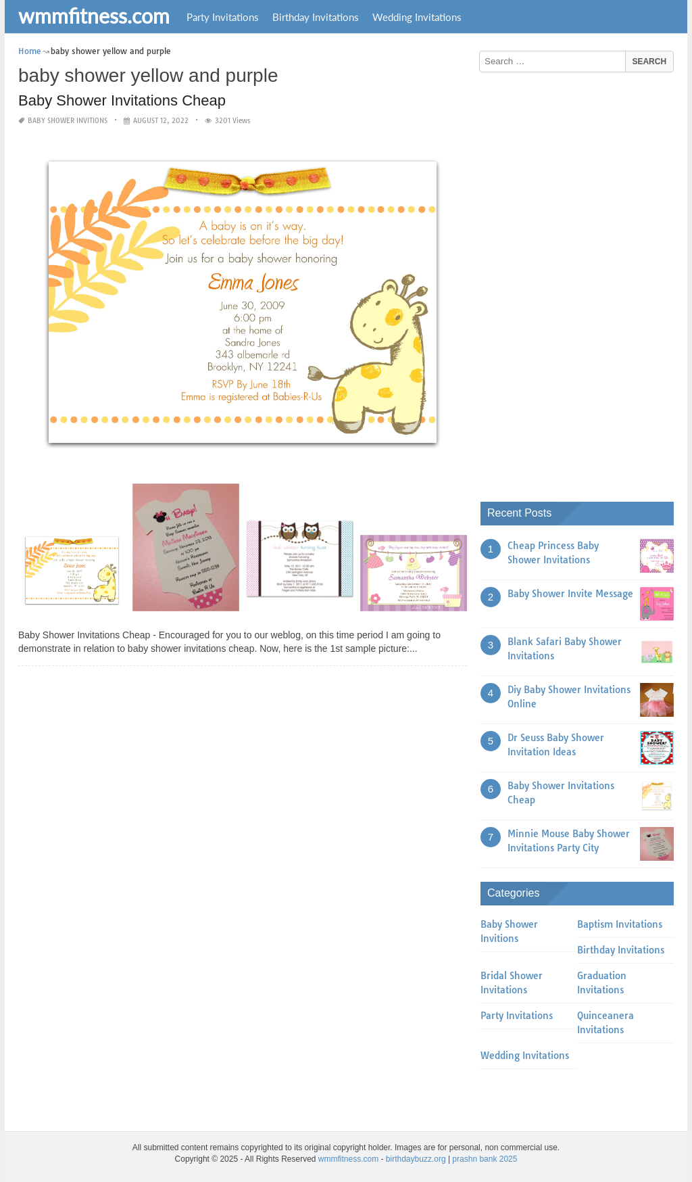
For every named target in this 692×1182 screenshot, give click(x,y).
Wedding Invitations (417, 17)
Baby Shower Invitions (67, 120)
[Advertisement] (581, 282)
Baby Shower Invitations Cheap (122, 100)
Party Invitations (223, 17)
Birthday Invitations (315, 17)
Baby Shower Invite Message (570, 594)
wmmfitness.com (94, 15)
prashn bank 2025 (484, 1159)
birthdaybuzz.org (416, 1159)
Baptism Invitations (619, 924)
